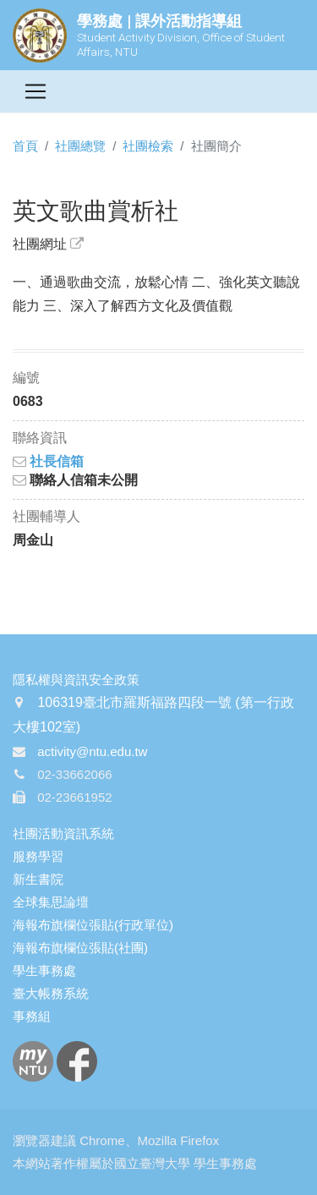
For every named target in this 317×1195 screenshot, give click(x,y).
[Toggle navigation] (35, 91)
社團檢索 (148, 146)
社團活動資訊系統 (63, 833)
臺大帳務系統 (51, 993)
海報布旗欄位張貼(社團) (80, 947)
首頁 (25, 146)
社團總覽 (80, 146)
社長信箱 (48, 461)
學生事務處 (44, 970)
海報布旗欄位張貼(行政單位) (93, 925)
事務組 (32, 1016)
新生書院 (38, 879)
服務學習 (38, 856)
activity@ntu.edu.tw (92, 751)
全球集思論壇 (51, 902)
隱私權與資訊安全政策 (76, 679)
